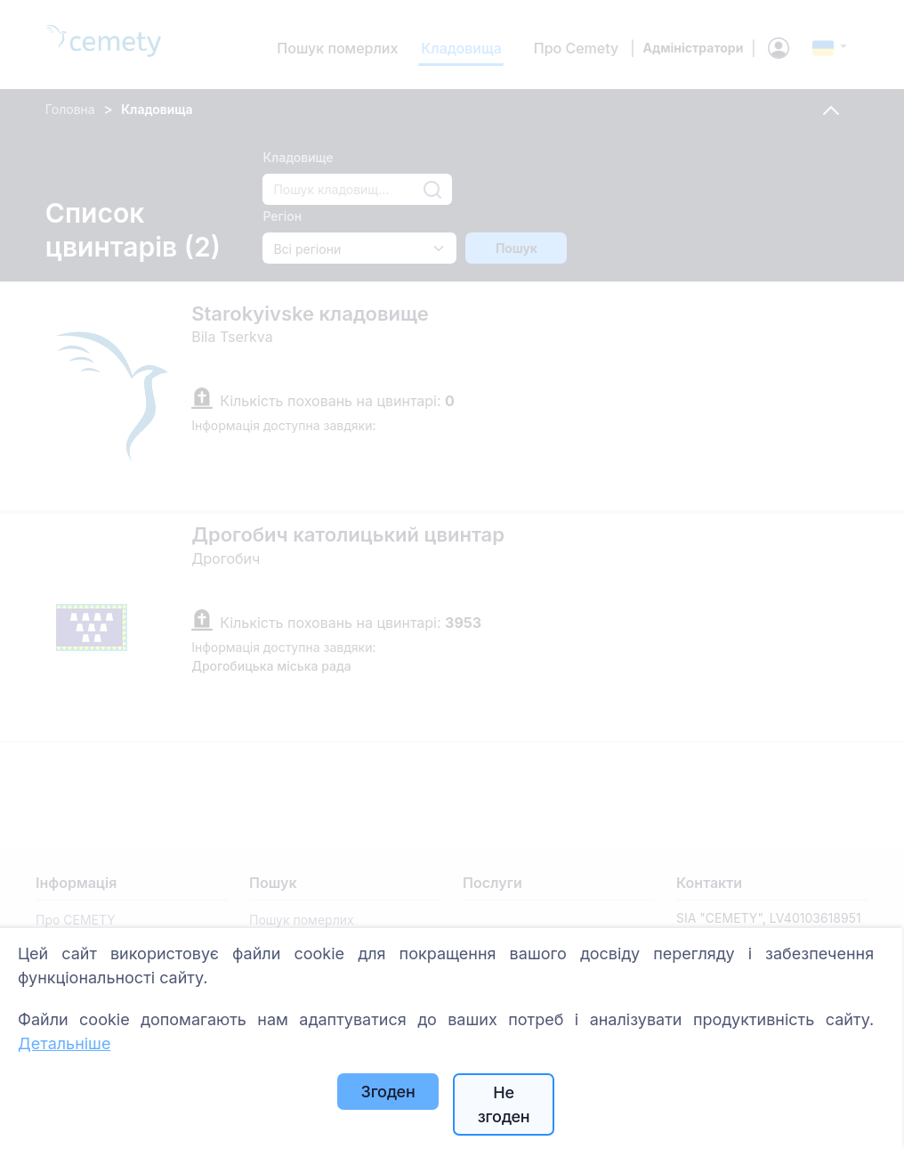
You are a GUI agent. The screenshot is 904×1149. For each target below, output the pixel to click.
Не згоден (504, 1104)
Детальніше (64, 1043)
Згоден (388, 1091)
